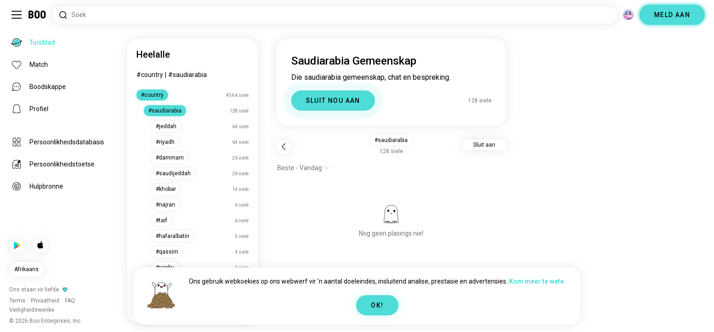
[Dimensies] (628, 14)
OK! (377, 305)
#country (149, 74)
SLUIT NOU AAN (333, 100)
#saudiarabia (187, 74)
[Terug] (283, 146)
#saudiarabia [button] (391, 140)
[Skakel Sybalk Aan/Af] (16, 14)
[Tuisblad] (38, 14)
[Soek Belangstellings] (334, 15)
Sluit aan (484, 145)
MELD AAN (672, 14)
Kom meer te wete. (537, 281)
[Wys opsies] (303, 167)
